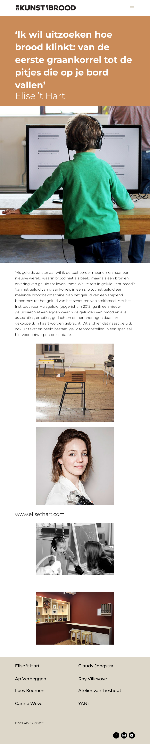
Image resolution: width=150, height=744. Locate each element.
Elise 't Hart (27, 666)
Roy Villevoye (92, 678)
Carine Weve (28, 703)
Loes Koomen (30, 690)
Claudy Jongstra (95, 666)
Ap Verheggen (30, 678)
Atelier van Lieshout (99, 690)
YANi (83, 703)
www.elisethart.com (40, 514)
